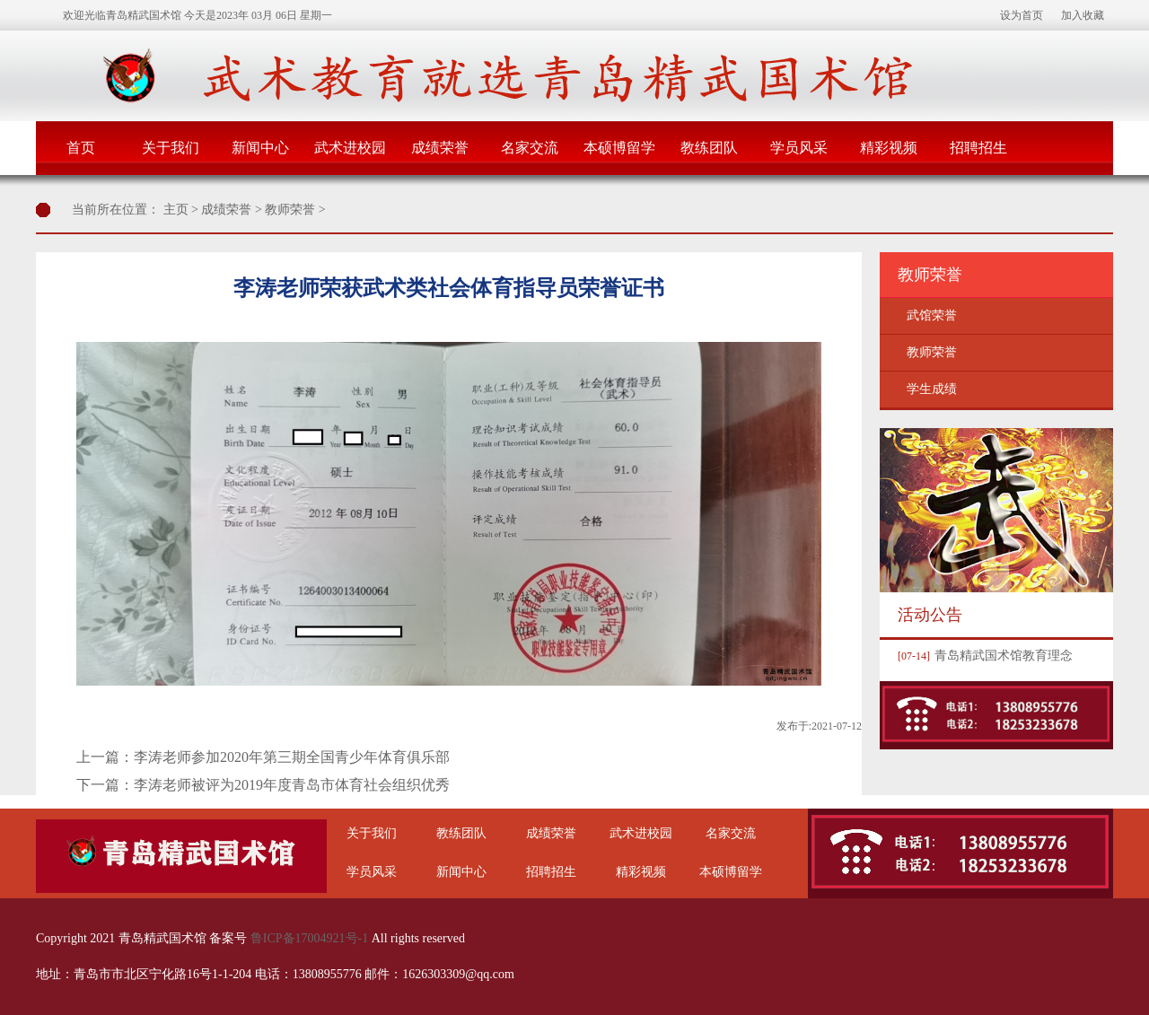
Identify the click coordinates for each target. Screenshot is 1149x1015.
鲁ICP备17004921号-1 (309, 938)
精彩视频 (888, 147)
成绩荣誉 (440, 147)
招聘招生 (978, 147)
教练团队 (709, 147)
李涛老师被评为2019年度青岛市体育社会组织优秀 (292, 784)
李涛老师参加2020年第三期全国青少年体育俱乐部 (292, 757)
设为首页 (1021, 15)
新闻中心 (260, 147)
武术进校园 (350, 147)
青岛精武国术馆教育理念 (983, 655)
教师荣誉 (290, 209)
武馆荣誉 (932, 315)
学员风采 (799, 147)
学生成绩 (932, 389)
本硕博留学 (619, 147)
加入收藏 (1082, 15)
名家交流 (529, 147)
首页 (80, 147)
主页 (176, 209)
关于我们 (170, 147)
